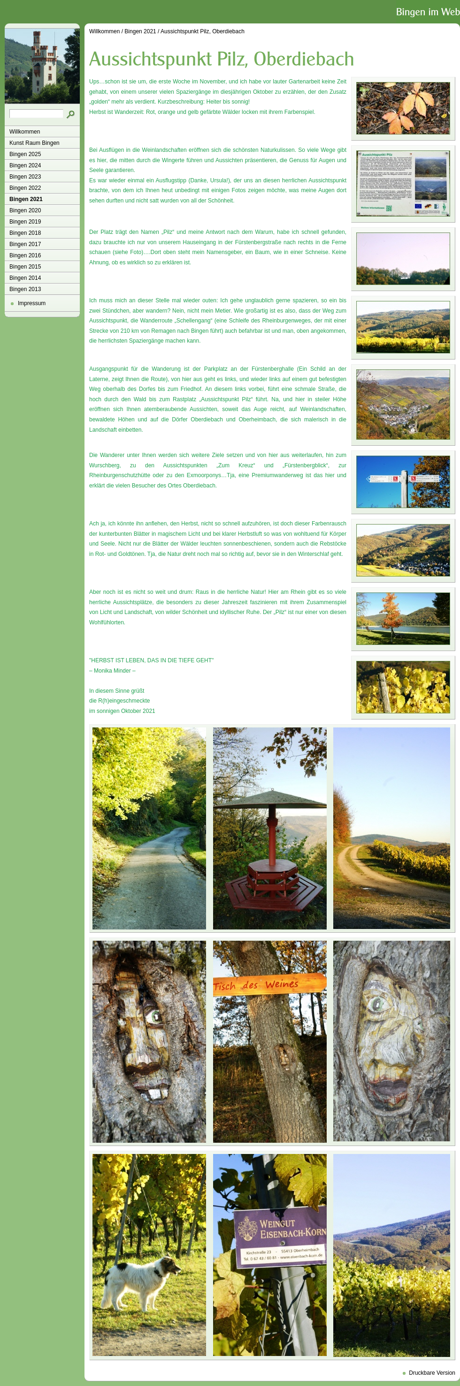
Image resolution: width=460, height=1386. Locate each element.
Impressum (32, 303)
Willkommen (24, 131)
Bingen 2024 (25, 165)
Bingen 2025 (25, 154)
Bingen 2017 (25, 244)
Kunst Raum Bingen (34, 143)
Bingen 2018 (25, 233)
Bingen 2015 (25, 266)
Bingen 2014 (25, 278)
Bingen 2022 (25, 188)
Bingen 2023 (25, 176)
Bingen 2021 (26, 199)
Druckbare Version (432, 1373)
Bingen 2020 (25, 210)
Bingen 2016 (25, 255)
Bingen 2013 (25, 289)
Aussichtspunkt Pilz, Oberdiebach (203, 31)
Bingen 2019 (25, 221)
